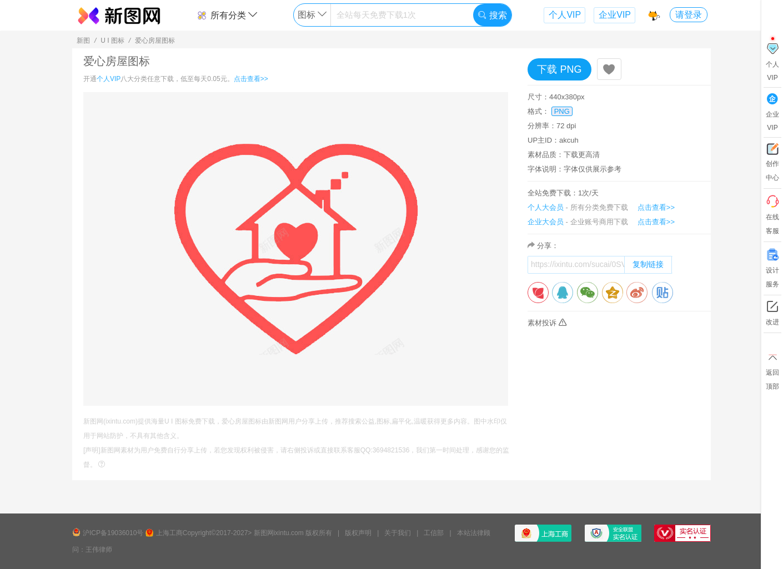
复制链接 (648, 264)
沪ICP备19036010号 (113, 533)
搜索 (492, 15)
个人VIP (565, 14)
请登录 (688, 14)
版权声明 (358, 533)
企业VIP (615, 14)
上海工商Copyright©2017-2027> (204, 533)
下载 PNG (559, 69)
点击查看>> (251, 79)
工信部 (434, 533)
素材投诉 (547, 323)
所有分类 (227, 15)
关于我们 (397, 533)
